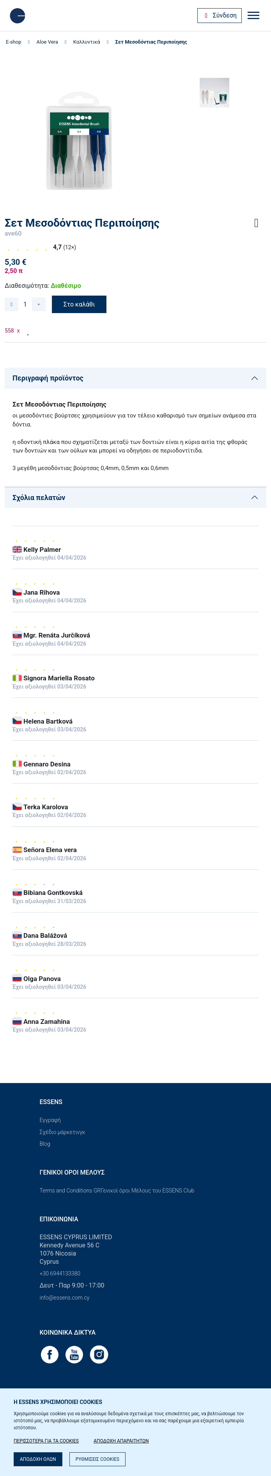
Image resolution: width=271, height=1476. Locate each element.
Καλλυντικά (86, 42)
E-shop (13, 42)
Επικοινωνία (59, 1219)
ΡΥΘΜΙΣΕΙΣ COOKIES (97, 1459)
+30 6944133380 (60, 1273)
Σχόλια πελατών (38, 497)
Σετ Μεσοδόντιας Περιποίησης (151, 42)
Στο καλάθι (79, 304)
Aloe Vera (47, 42)
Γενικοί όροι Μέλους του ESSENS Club (147, 1190)
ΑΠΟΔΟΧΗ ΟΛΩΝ (38, 1459)
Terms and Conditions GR (70, 1190)
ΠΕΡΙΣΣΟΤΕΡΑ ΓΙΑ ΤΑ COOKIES (46, 1441)
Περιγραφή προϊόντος (47, 378)
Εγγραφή (50, 1120)
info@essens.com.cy (65, 1298)
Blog (45, 1144)
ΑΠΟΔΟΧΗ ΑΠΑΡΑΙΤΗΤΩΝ (121, 1441)
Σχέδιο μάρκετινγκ (62, 1132)
